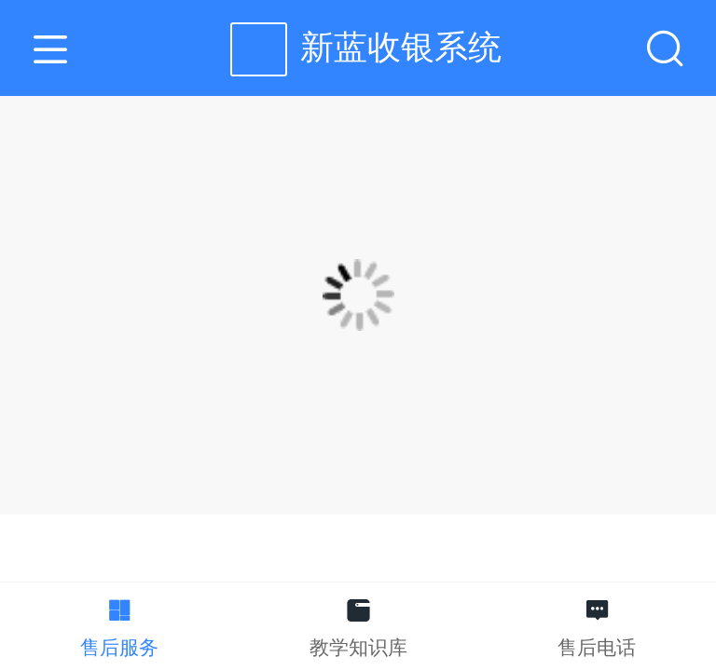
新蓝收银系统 (401, 47)
